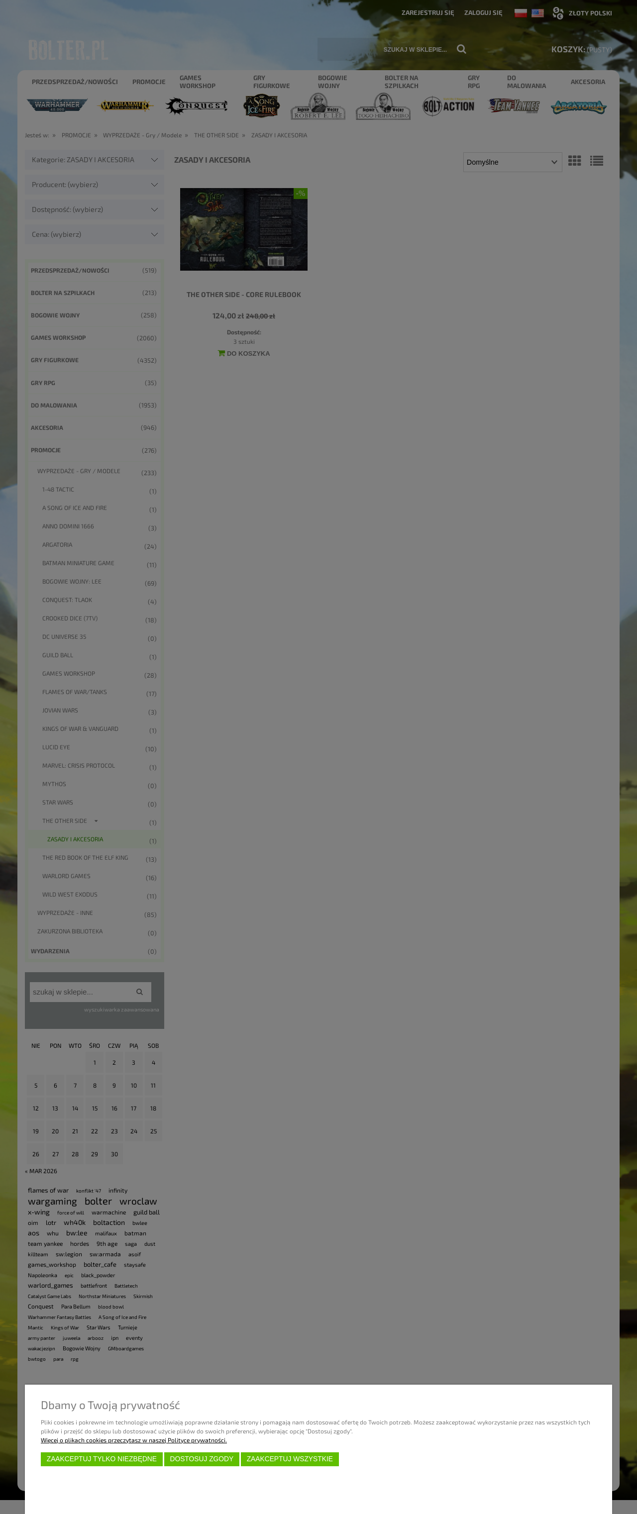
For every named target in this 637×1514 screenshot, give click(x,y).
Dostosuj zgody (201, 1459)
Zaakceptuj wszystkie (290, 1459)
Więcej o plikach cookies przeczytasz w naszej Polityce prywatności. (134, 1439)
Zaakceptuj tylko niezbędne (102, 1459)
